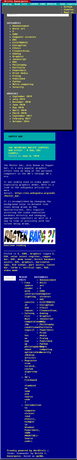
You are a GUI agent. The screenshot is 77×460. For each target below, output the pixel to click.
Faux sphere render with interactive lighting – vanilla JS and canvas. (32, 296)
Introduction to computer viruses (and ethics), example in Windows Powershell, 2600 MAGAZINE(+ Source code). (33, 423)
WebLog (7, 4)
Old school (19, 264)
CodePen (69, 9)
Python (17, 81)
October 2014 (21, 121)
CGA (6, 256)
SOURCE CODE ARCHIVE (43, 4)
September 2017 (22, 115)
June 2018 (19, 104)
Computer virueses (24, 37)
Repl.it (69, 12)
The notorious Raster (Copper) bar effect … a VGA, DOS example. (29, 150)
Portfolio (19, 67)
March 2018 (19, 113)
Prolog (17, 75)
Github (68, 6)
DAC (13, 259)
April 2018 (19, 110)
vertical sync (32, 267)
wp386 (39, 456)
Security (18, 87)
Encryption (19, 45)
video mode (11, 270)
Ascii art (19, 28)
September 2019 (22, 96)
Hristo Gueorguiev (16, 1)
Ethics (17, 48)
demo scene (25, 259)
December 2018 (22, 102)
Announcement (21, 25)
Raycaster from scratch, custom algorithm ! (31, 367)
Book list (21, 4)
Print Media (20, 73)
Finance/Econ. (22, 50)
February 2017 (22, 118)
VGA (46, 267)
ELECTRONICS (20, 42)
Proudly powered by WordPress (26, 450)
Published (19, 78)
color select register (25, 256)
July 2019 (19, 99)
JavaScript (19, 59)
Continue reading (16, 245)
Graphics (18, 56)
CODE (15, 34)
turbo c (15, 267)
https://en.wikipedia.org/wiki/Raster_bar (29, 194)
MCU (15, 62)
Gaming (17, 53)
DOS (15, 39)
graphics (27, 262)
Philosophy (19, 64)
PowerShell (19, 70)
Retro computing (23, 84)
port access (36, 264)
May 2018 (18, 107)
